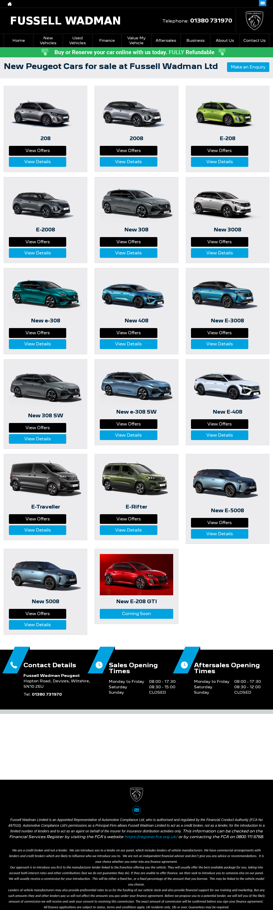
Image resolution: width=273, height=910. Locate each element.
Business (195, 40)
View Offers (27, 150)
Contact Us (254, 40)
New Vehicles (48, 40)
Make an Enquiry (246, 67)
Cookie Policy (148, 885)
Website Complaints (110, 885)
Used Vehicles (77, 40)
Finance (107, 40)
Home (18, 40)
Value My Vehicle (136, 40)
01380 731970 (211, 20)
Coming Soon (136, 560)
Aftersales (166, 40)
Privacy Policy (73, 885)
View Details (64, 150)
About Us (225, 40)
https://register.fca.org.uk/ (150, 774)
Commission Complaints (189, 885)
